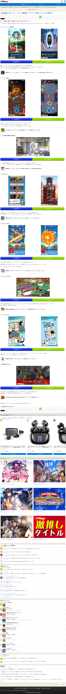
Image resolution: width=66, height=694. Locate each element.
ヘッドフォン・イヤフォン (6, 417)
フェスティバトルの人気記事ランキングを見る (7, 580)
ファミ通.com (43, 688)
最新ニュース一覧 (18, 7)
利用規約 (21, 688)
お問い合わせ (17, 688)
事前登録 (29, 9)
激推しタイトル (35, 9)
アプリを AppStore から (16, 62)
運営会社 (25, 688)
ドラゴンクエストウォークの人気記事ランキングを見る (9, 576)
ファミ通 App (4, 2)
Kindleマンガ (14, 417)
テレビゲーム (29, 417)
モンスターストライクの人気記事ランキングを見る (8, 593)
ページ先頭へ (63, 684)
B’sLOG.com (48, 688)
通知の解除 (38, 688)
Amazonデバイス (22, 417)
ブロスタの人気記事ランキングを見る (6, 584)
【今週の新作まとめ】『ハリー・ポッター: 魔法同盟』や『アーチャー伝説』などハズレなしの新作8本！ (39, 7)
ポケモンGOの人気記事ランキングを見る (7, 597)
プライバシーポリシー (31, 688)
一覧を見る (63, 458)
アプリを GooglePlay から (48, 62)
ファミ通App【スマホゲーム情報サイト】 (7, 7)
